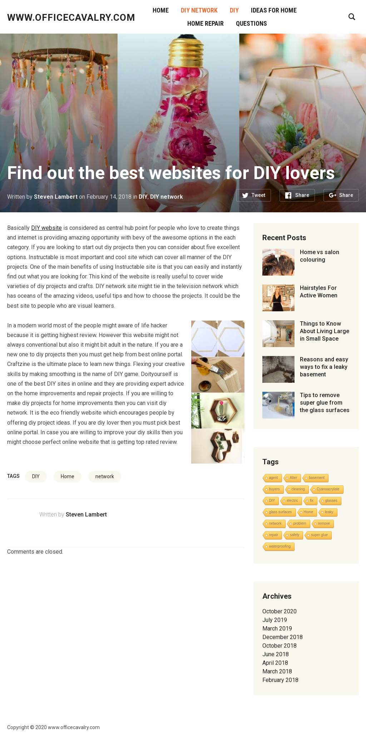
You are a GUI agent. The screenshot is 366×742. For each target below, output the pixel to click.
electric (292, 501)
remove (324, 523)
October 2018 (279, 645)
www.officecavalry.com (71, 17)
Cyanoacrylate (328, 489)
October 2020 (279, 611)
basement (317, 478)
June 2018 (275, 654)
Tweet (258, 195)
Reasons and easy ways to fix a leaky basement (324, 367)
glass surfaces (280, 512)
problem (299, 523)
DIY (234, 10)
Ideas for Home (274, 10)
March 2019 (277, 628)
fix (311, 501)
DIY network (199, 10)
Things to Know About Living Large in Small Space (324, 331)
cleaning (298, 489)
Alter (293, 478)
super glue (319, 535)
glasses (331, 501)
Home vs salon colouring (319, 256)
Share (302, 195)
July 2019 (274, 620)
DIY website (46, 227)
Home (161, 10)
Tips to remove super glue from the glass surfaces (325, 403)
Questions (251, 23)
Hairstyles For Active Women (318, 292)
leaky (329, 512)
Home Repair (205, 23)
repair (273, 535)
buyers (274, 489)
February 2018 (280, 680)
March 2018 (277, 671)
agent (273, 478)
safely (294, 535)
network (104, 476)
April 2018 (275, 662)
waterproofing (280, 546)
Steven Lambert (56, 196)
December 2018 (282, 637)
